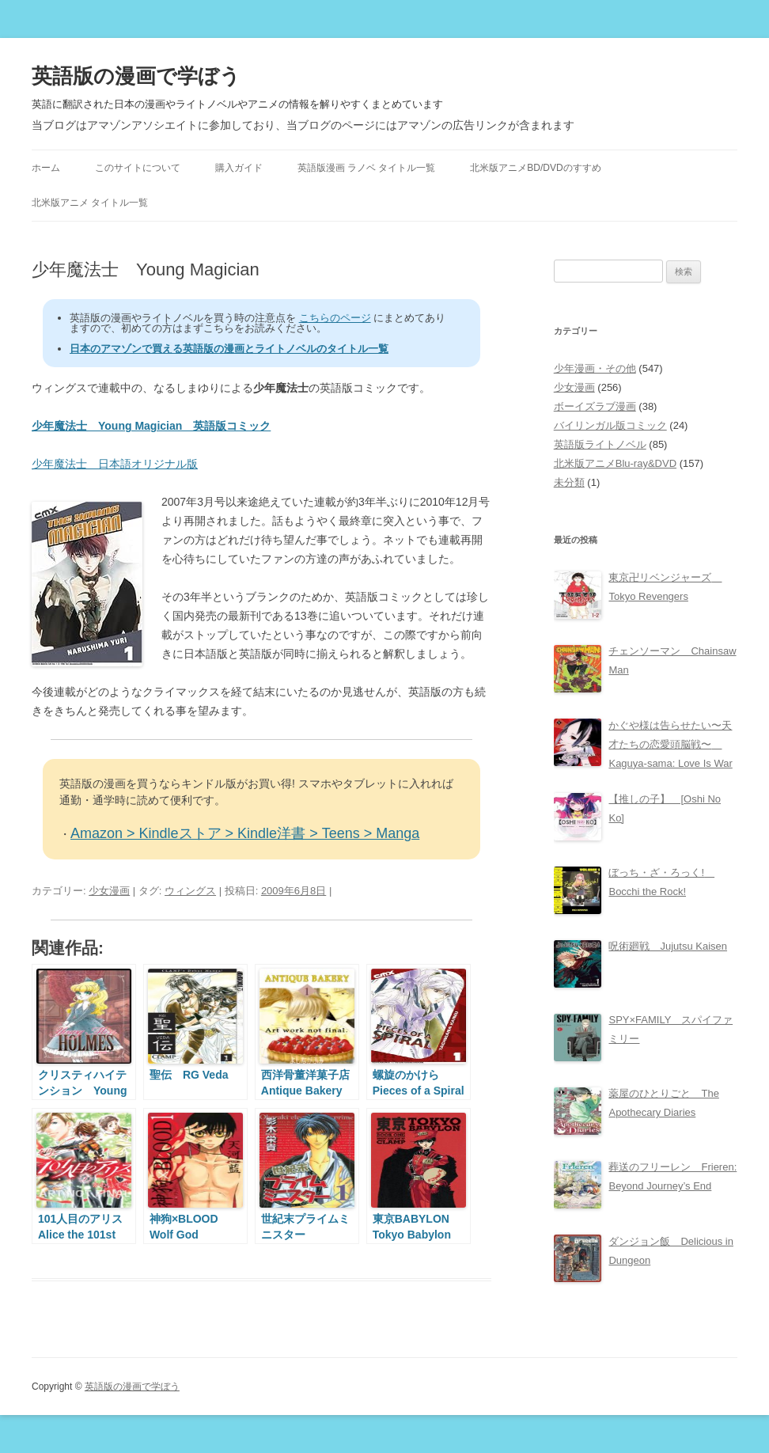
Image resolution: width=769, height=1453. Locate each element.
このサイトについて (137, 167)
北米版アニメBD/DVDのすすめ (535, 167)
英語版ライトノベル (600, 444)
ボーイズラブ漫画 (595, 406)
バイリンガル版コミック (610, 425)
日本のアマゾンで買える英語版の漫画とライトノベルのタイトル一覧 (229, 349)
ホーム (46, 167)
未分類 (569, 482)
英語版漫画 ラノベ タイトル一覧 (366, 167)
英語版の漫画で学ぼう (136, 76)
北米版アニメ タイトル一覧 (90, 202)
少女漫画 (109, 891)
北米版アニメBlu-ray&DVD (615, 463)
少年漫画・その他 (595, 368)
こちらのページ (335, 318)
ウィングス (190, 891)
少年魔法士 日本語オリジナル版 (115, 463)
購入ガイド (239, 167)
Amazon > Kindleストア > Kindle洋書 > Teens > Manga (244, 833)
